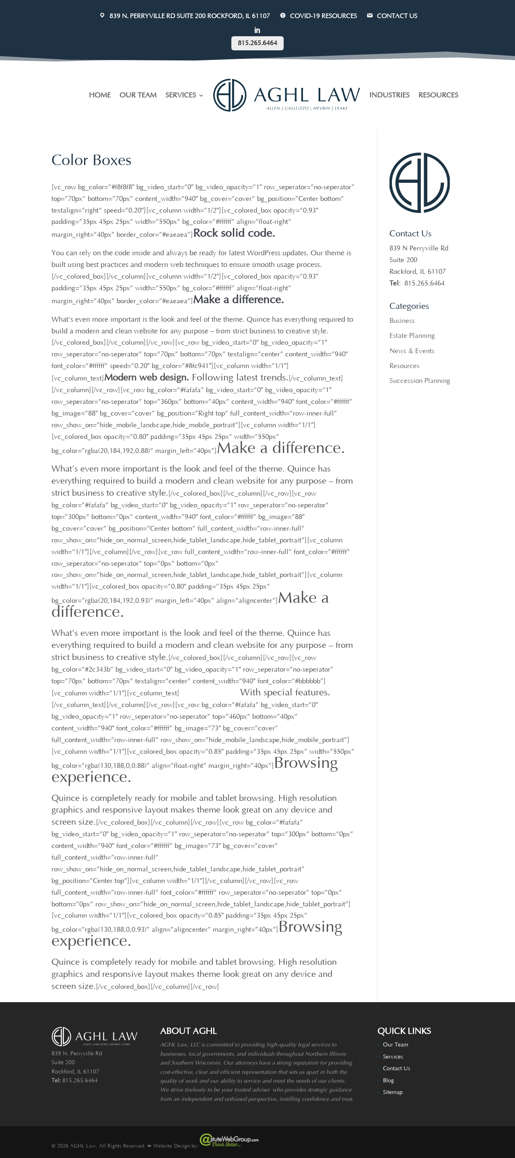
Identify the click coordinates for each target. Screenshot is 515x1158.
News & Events (412, 351)
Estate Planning (412, 335)
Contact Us (396, 1068)
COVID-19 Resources (318, 16)
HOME (100, 95)
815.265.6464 (257, 43)
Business (402, 321)
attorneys (246, 1063)
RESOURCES (438, 95)
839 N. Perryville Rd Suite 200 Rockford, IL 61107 (184, 16)
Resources (404, 366)
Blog (388, 1080)
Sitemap (393, 1092)
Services (393, 1057)
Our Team (395, 1045)
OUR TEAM (138, 95)
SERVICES (180, 95)
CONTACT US (391, 16)
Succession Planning (419, 381)
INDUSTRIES (389, 95)
